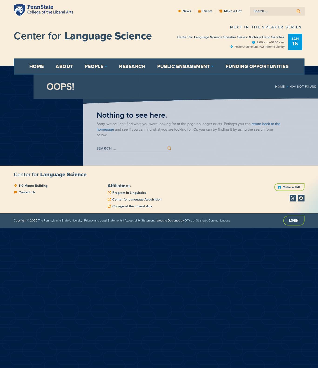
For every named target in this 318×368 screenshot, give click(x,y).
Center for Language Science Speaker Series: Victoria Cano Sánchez (231, 37)
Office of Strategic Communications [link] (207, 220)
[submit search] (299, 11)
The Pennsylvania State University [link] (60, 220)
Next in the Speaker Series (266, 27)
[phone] (126, 192)
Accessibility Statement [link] (140, 220)
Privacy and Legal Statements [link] (103, 220)
